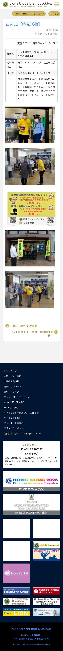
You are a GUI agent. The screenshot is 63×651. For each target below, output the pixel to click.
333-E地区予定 (11, 407)
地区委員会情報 (11, 381)
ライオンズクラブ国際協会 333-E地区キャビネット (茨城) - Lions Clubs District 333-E (27, 4)
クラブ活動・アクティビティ (30, 13)
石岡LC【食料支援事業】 (25, 326)
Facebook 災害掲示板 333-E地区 (16, 591)
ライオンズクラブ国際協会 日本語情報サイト (46, 612)
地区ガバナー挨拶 (12, 376)
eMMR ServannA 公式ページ (46, 551)
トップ (55, 13)
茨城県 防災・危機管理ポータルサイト (46, 591)
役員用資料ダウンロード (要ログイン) (22, 433)
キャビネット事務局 (14, 423)
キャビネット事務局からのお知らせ (21, 412)
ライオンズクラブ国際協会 (16, 601)
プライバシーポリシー (15, 428)
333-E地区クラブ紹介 (14, 402)
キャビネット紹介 (12, 417)
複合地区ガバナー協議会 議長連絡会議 (46, 601)
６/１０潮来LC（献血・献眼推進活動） (32, 333)
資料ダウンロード (12, 386)
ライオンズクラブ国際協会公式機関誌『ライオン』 (16, 612)
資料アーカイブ (11, 391)
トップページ (10, 370)
